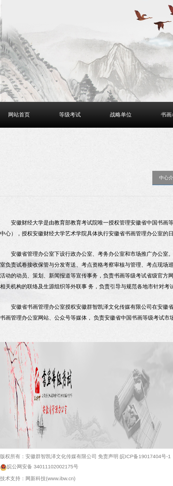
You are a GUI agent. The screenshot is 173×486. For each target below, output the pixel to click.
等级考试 (70, 115)
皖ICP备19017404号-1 (145, 456)
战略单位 (121, 115)
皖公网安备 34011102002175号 (39, 466)
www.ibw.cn (60, 478)
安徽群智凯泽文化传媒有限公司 (61, 456)
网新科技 (35, 478)
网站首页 (19, 115)
